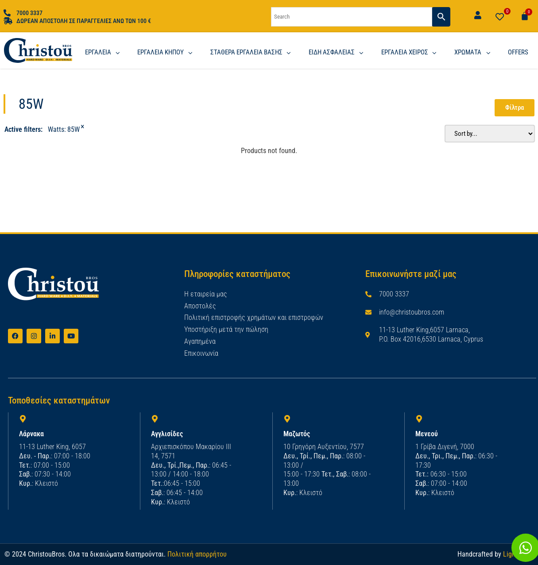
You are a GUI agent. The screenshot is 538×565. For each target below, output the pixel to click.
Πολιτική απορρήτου (197, 554)
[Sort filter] (486, 133)
